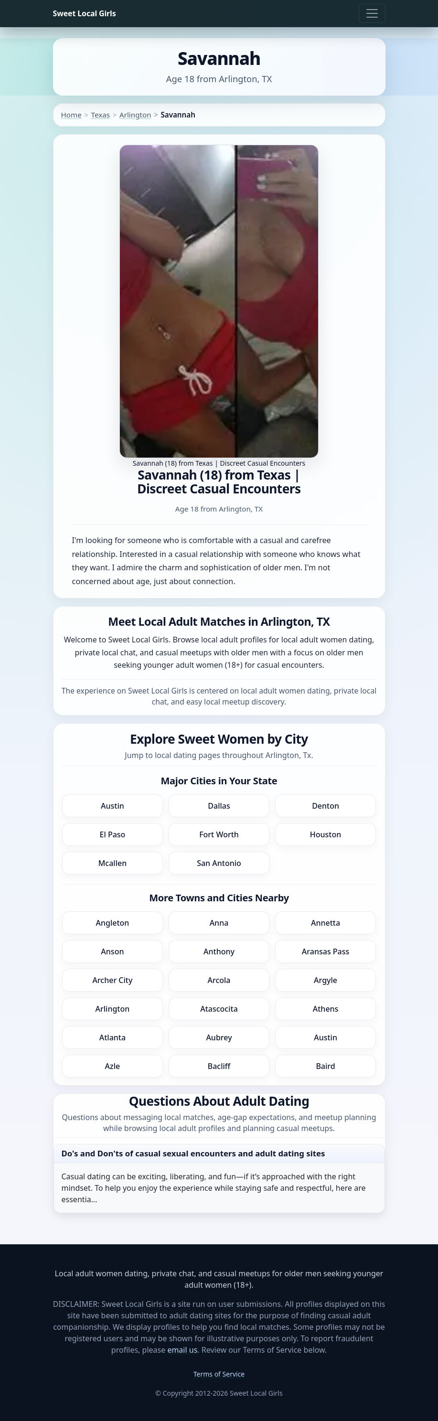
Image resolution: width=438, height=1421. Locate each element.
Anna (219, 923)
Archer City (112, 980)
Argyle (325, 980)
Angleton (112, 923)
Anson (112, 951)
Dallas (219, 806)
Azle (112, 1066)
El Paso (112, 834)
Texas (100, 114)
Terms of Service (219, 1373)
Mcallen (112, 863)
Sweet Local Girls (84, 13)
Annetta (325, 923)
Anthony (219, 951)
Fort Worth (219, 834)
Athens (326, 1009)
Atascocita (219, 1009)
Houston (326, 834)
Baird (325, 1066)
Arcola (218, 980)
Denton (325, 806)
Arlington (135, 114)
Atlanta (112, 1037)
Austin (112, 806)
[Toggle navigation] (372, 13)
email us (182, 1350)
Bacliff (219, 1066)
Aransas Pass (325, 951)
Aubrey (219, 1037)
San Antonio (219, 863)
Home (71, 114)
